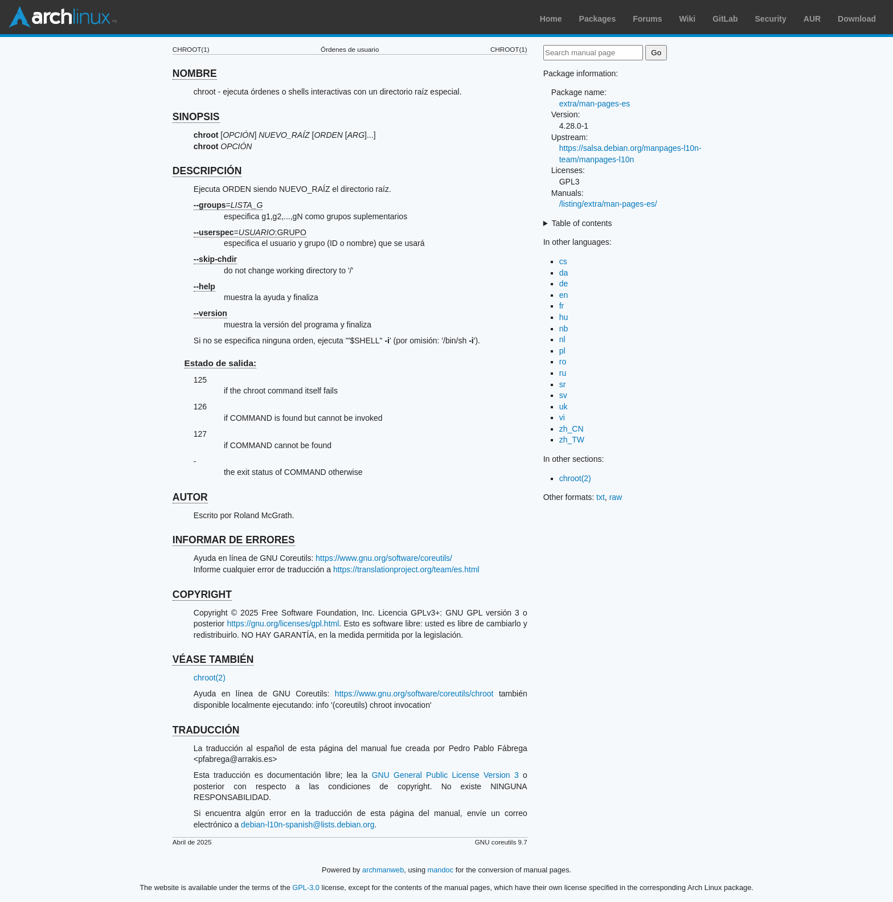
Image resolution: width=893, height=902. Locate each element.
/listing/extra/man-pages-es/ (608, 203)
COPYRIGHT (202, 594)
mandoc (441, 870)
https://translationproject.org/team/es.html (406, 569)
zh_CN (571, 428)
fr (561, 305)
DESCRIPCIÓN (207, 171)
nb (563, 328)
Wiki (687, 18)
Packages (597, 18)
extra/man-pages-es (594, 103)
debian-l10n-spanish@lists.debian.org (307, 824)
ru (562, 373)
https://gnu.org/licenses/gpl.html (283, 623)
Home (551, 18)
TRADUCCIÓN (206, 730)
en (563, 295)
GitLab (725, 18)
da (563, 272)
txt (600, 497)
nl (562, 339)
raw (615, 497)
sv (563, 395)
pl (562, 350)
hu (563, 317)
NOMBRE (195, 73)
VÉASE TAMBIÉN (213, 659)
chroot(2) (210, 677)
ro (562, 361)
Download (857, 18)
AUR (812, 18)
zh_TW (571, 439)
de (563, 283)
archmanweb (383, 870)
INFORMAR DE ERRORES (234, 540)
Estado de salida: (221, 363)
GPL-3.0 (305, 887)
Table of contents (582, 223)
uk (563, 406)
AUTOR (190, 497)
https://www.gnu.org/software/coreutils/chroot (414, 693)
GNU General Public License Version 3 (445, 775)
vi (562, 417)
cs (563, 261)
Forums (647, 18)
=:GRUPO (250, 232)
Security (771, 18)
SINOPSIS (196, 116)
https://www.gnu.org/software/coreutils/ (384, 558)
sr (562, 384)
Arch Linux (63, 17)
